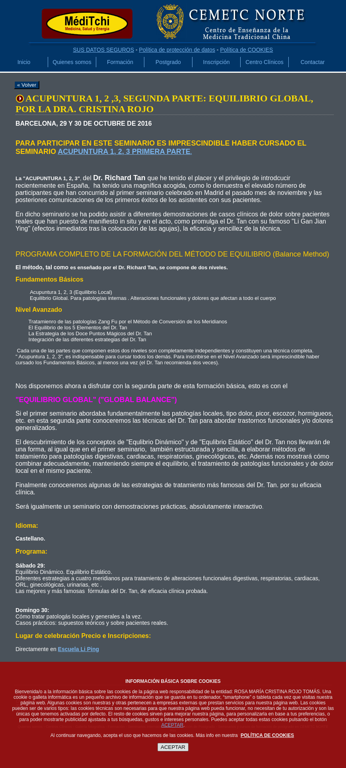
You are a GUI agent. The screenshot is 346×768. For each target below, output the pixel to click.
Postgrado (168, 62)
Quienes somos (71, 62)
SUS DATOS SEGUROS (103, 50)
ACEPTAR (172, 725)
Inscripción (216, 62)
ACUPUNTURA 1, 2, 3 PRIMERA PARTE (124, 152)
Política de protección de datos (177, 50)
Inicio (24, 62)
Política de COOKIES (246, 50)
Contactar (313, 62)
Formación (120, 62)
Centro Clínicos (264, 62)
